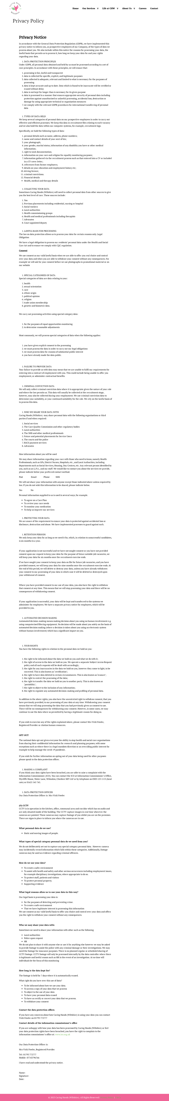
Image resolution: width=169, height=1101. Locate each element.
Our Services (88, 8)
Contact (154, 8)
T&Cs (118, 1097)
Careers (142, 8)
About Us (127, 8)
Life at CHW (108, 8)
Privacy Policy (107, 1097)
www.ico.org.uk (62, 1034)
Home (76, 8)
